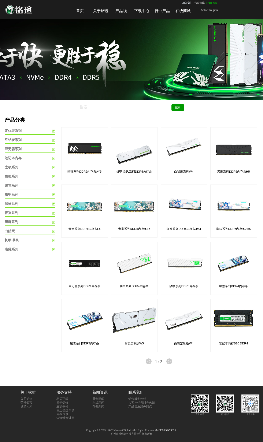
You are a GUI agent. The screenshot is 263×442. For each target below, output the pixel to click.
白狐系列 (11, 176)
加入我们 (187, 2)
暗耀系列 (11, 249)
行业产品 (162, 11)
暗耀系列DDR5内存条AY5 (84, 171)
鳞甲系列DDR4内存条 (134, 286)
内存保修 (62, 414)
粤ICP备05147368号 (166, 430)
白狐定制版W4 (183, 343)
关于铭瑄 (100, 11)
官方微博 (200, 413)
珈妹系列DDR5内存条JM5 (233, 229)
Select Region (209, 10)
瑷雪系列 (11, 185)
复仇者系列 (13, 131)
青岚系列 (11, 213)
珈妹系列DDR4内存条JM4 (184, 229)
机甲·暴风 (12, 240)
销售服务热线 (137, 398)
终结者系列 (13, 140)
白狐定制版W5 (134, 343)
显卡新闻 (98, 398)
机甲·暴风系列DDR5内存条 (134, 171)
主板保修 (62, 406)
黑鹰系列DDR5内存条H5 (233, 171)
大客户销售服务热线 (141, 402)
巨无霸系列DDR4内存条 (84, 286)
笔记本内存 (13, 158)
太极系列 (11, 167)
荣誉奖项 (26, 402)
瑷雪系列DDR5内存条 (84, 343)
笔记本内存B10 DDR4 (233, 343)
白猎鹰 (10, 231)
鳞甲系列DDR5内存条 (183, 286)
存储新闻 (98, 406)
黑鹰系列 (11, 222)
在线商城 (183, 11)
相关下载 (62, 398)
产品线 (121, 11)
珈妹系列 (11, 204)
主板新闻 (98, 402)
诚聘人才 (26, 406)
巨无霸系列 (13, 149)
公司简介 (26, 398)
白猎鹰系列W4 (183, 171)
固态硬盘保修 (65, 410)
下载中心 (141, 11)
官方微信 (225, 413)
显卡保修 (62, 402)
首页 (80, 11)
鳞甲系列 (11, 194)
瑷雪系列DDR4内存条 (233, 286)
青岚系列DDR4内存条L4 (84, 229)
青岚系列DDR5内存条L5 (134, 229)
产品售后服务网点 (140, 406)
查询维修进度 (65, 418)
